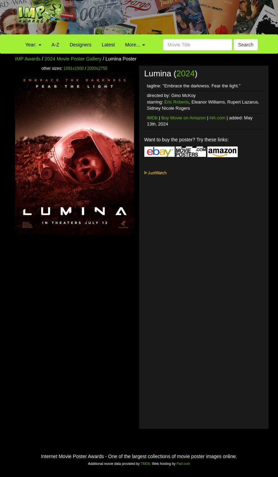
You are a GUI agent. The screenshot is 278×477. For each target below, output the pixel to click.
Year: (33, 44)
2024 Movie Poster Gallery (72, 59)
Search (245, 44)
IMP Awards (28, 59)
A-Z (56, 44)
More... (135, 44)
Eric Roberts (176, 102)
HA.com (217, 117)
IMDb (152, 117)
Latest (108, 44)
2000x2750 (97, 68)
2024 (185, 73)
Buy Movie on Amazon (183, 117)
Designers (80, 44)
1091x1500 (73, 68)
